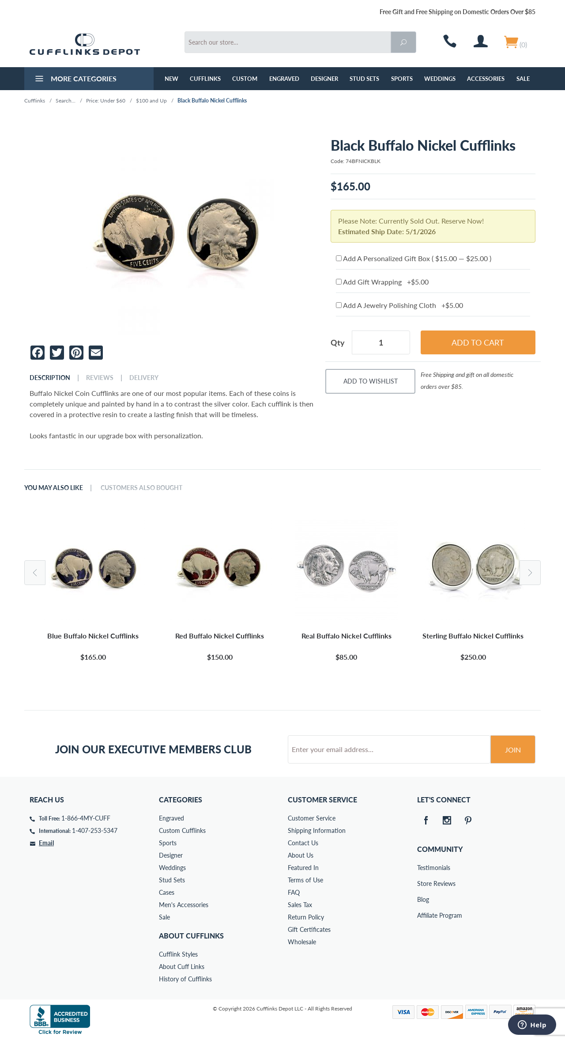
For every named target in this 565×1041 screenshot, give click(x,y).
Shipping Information (317, 830)
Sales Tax (300, 904)
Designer (324, 78)
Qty (338, 342)
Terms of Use (305, 880)
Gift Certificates (309, 929)
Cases (166, 892)
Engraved (284, 78)
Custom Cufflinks (182, 830)
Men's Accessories (183, 904)
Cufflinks (205, 78)
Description (50, 377)
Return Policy (306, 917)
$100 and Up (151, 100)
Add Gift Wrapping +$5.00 (382, 281)
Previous (34, 572)
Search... (65, 100)
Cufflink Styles (178, 954)
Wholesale (302, 942)
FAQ (294, 892)
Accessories (486, 78)
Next (530, 572)
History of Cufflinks (185, 979)
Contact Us (303, 843)
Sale (523, 78)
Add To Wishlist (370, 381)
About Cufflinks (191, 935)
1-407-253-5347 (94, 830)
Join (513, 749)
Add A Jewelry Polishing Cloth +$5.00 (399, 305)
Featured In (303, 867)
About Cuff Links (181, 966)
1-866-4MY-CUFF (85, 818)
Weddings (440, 78)
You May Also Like (53, 487)
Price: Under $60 (105, 100)
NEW (171, 78)
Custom (244, 78)
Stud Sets (364, 78)
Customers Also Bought (141, 487)
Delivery (143, 377)
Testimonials (423, 867)
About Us (300, 855)
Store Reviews (423, 883)
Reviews (99, 377)
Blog (423, 899)
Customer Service (311, 818)
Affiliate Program (423, 915)
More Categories (75, 79)
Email (46, 843)
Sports (402, 78)
